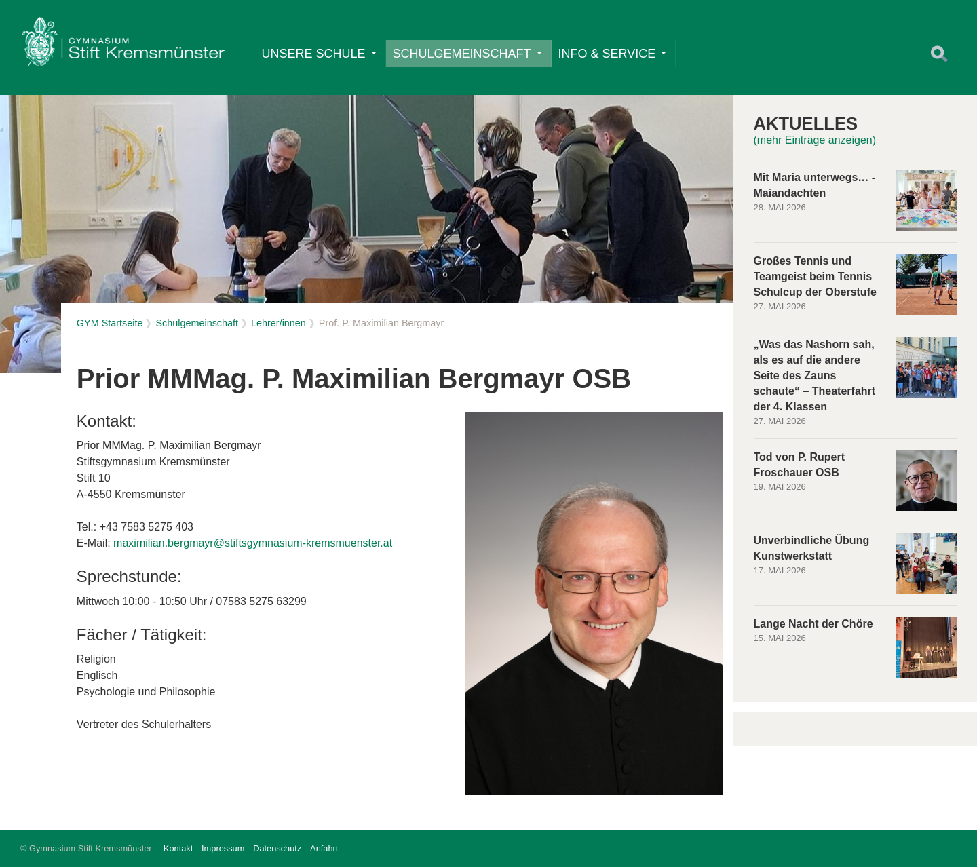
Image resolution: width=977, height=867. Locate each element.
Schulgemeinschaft (467, 53)
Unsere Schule (319, 53)
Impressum (223, 848)
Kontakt (178, 848)
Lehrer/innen (278, 322)
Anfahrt (324, 848)
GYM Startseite (110, 322)
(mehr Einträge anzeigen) (815, 140)
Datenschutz (277, 848)
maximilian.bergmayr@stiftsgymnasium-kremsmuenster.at (252, 543)
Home (123, 44)
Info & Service (612, 53)
